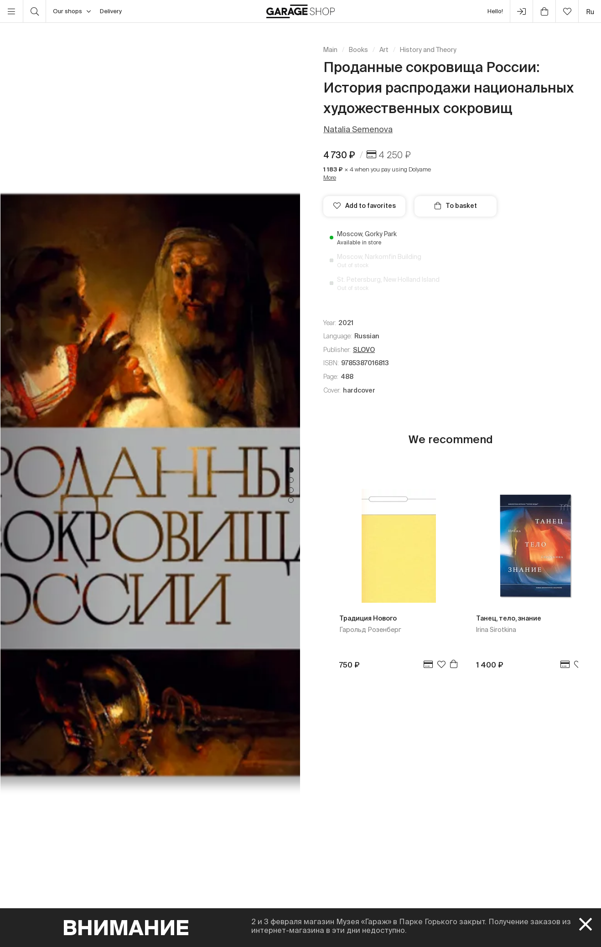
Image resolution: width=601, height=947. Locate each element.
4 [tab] (291, 500)
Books (358, 49)
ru (590, 12)
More (329, 177)
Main (330, 49)
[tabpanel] (150, 485)
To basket (456, 205)
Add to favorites (364, 205)
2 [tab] (291, 480)
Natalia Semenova (358, 129)
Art (384, 49)
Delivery (111, 11)
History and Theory (428, 49)
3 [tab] (291, 490)
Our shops (72, 11)
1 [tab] (291, 470)
